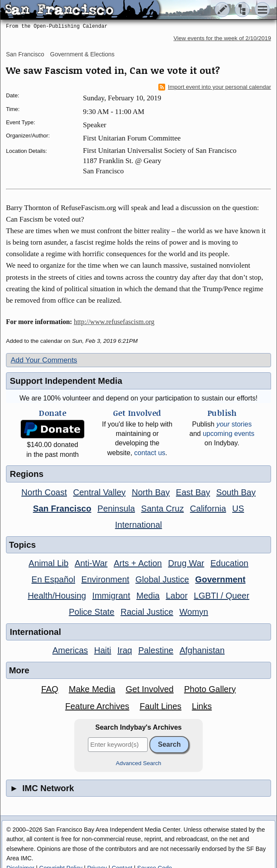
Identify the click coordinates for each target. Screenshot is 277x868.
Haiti (102, 650)
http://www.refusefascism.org (114, 321)
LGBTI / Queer (221, 595)
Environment (105, 579)
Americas (70, 650)
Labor (176, 595)
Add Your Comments (44, 360)
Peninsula (116, 508)
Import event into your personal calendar (214, 87)
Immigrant (111, 595)
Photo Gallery (210, 689)
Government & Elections (82, 54)
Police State (91, 612)
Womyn (193, 612)
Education (229, 563)
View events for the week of (222, 38)
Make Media (92, 689)
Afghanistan (202, 650)
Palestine (155, 650)
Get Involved (149, 689)
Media (147, 595)
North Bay (151, 492)
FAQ (49, 689)
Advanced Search (138, 763)
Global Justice (162, 579)
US (238, 508)
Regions (27, 474)
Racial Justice (146, 612)
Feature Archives (97, 706)
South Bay (236, 492)
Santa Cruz (162, 508)
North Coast (44, 492)
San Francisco (25, 54)
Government (220, 579)
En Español (53, 579)
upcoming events (228, 433)
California (208, 508)
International (138, 524)
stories (234, 424)
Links (202, 706)
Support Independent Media (66, 381)
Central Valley (99, 492)
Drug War (186, 563)
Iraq (124, 650)
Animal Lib (48, 563)
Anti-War (91, 563)
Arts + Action (138, 563)
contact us (149, 452)
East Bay (193, 492)
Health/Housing (57, 595)
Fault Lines (160, 706)
